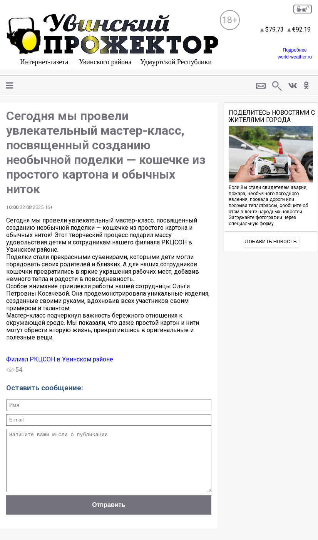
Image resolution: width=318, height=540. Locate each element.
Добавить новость (270, 241)
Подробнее (295, 50)
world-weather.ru (295, 57)
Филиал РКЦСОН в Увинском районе (59, 359)
